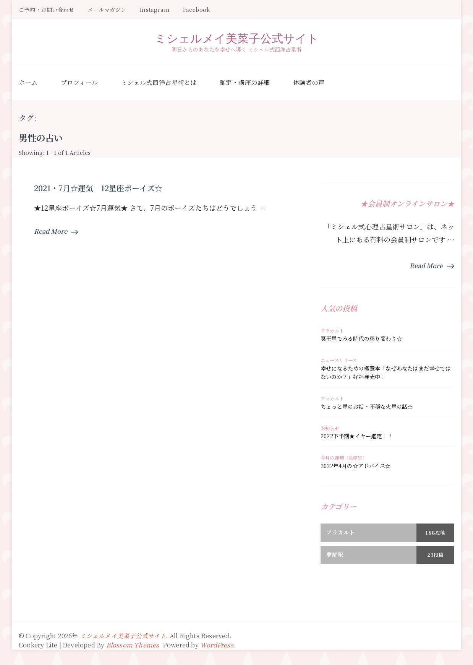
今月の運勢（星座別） (344, 457)
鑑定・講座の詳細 (245, 82)
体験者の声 (309, 82)
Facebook (196, 9)
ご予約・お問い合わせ (46, 9)
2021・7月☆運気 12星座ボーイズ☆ (98, 187)
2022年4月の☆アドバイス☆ (355, 466)
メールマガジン (106, 9)
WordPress (216, 645)
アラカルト (332, 330)
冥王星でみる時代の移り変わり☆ (361, 338)
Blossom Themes (132, 645)
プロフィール (79, 82)
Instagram (155, 9)
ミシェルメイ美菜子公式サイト (237, 38)
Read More (56, 231)
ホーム (28, 82)
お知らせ (330, 428)
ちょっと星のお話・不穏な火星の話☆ (367, 406)
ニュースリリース (339, 360)
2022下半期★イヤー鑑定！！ (357, 436)
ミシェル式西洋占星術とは (159, 82)
